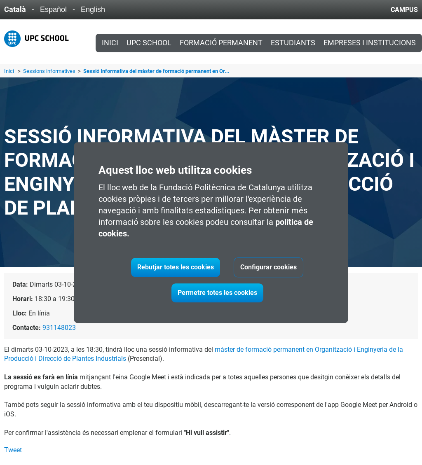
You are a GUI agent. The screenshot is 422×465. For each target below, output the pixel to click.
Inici (110, 43)
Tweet (13, 450)
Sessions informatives (50, 71)
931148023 (59, 328)
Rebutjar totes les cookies (175, 267)
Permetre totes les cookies (217, 293)
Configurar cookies (268, 267)
